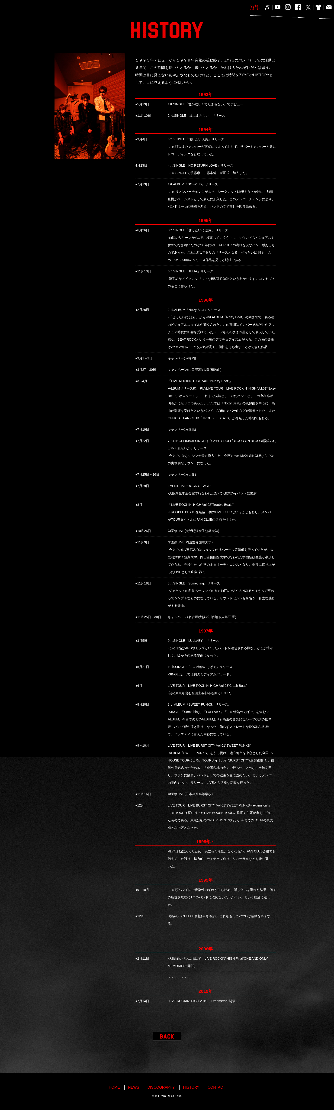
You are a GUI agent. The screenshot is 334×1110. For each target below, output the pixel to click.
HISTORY (191, 1087)
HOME (114, 1087)
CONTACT (216, 1087)
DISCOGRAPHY (161, 1087)
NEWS (133, 1087)
